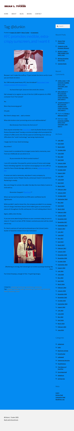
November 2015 (62, 297)
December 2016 (62, 255)
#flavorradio (28, 289)
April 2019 (61, 183)
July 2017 (60, 232)
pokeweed (61, 357)
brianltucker (21, 287)
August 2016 (61, 268)
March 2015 (61, 323)
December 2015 (62, 294)
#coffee (22, 289)
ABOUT (14, 14)
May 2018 (60, 202)
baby (59, 347)
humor (6, 291)
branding (39, 289)
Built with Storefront (11, 420)
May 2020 (60, 157)
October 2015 (62, 301)
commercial (46, 289)
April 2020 (61, 160)
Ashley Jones (62, 81)
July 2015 (60, 310)
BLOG (22, 14)
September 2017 (62, 225)
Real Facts (27, 192)
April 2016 (61, 281)
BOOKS (29, 14)
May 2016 (60, 278)
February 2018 (62, 212)
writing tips (38, 287)
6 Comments (34, 32)
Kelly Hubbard (62, 92)
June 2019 (61, 180)
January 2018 (62, 216)
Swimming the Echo (64, 360)
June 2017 (61, 235)
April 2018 (61, 206)
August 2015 (61, 307)
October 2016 (62, 261)
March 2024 (61, 147)
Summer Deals (62, 64)
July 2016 (60, 271)
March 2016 (61, 284)
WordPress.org (60, 399)
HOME (6, 14)
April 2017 (61, 242)
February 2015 (62, 327)
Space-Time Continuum (61, 42)
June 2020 (61, 153)
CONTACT (38, 14)
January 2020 (62, 163)
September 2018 (62, 199)
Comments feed (60, 397)
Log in (57, 393)
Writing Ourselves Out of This (63, 59)
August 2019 (61, 173)
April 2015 (61, 320)
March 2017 (61, 245)
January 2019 (62, 193)
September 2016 (62, 265)
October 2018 (62, 196)
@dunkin (10, 289)
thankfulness (30, 287)
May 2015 (60, 317)
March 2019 (61, 186)
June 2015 (61, 314)
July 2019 (60, 176)
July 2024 (60, 140)
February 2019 (62, 189)
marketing (12, 291)
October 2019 (62, 170)
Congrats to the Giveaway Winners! (63, 47)
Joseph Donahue (63, 103)
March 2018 (61, 209)
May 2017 (60, 238)
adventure (14, 287)
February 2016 (62, 287)
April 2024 (61, 144)
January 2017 (62, 252)
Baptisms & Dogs (63, 351)
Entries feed (59, 395)
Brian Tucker (25, 32)
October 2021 (62, 150)
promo (18, 291)
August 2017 (61, 229)
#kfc (34, 289)
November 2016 (62, 258)
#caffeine (16, 289)
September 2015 (62, 304)
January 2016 (62, 291)
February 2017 (62, 248)
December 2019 (62, 166)
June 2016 (61, 274)
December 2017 (62, 219)
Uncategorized (62, 372)
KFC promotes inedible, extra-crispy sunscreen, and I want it (27, 39)
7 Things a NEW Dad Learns (63, 114)
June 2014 (61, 330)
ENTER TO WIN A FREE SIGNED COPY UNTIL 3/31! (63, 53)
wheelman (61, 375)
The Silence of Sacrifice (62, 368)
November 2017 (62, 222)
